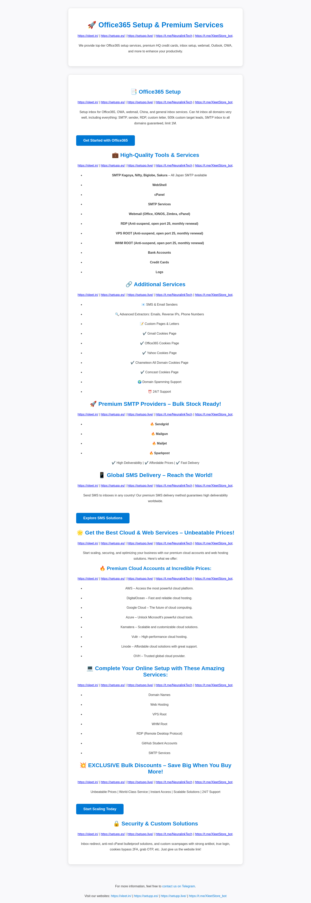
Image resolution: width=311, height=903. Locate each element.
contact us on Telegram (178, 886)
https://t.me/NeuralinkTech (174, 35)
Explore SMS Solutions (102, 518)
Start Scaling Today (99, 809)
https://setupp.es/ (113, 35)
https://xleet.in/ (88, 35)
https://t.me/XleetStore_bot (213, 35)
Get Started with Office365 (105, 140)
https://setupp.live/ (140, 35)
